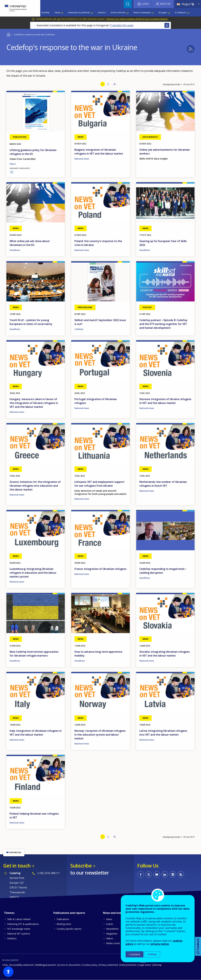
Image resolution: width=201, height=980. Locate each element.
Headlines (15, 250)
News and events (114, 913)
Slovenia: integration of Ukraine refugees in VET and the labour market (165, 401)
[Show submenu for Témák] (62, 12)
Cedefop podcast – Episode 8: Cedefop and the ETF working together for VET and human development (163, 324)
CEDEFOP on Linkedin (165, 874)
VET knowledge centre (18, 928)
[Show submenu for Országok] (169, 12)
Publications (63, 919)
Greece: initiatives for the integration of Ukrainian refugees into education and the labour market (35, 485)
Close (166, 25)
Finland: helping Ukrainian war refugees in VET (34, 815)
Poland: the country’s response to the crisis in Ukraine (98, 243)
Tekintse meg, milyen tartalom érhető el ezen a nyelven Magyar (137, 18)
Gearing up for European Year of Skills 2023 (163, 243)
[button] (8, 972)
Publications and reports (69, 913)
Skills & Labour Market (19, 919)
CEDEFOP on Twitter (148, 874)
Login (145, 3)
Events (109, 924)
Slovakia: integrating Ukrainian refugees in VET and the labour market (164, 653)
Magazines (111, 933)
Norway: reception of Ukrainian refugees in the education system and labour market (100, 734)
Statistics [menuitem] (102, 12)
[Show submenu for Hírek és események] (152, 12)
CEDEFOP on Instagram (173, 874)
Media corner (113, 943)
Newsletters (112, 928)
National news (81, 158)
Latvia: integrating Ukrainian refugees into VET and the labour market (163, 732)
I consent (134, 954)
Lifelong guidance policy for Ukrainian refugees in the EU (33, 152)
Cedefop (78, 329)
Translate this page (121, 25)
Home (8, 34)
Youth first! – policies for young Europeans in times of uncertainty (31, 322)
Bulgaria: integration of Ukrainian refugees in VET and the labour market (98, 151)
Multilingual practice (46, 964)
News (109, 919)
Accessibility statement (22, 964)
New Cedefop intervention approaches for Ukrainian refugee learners (34, 653)
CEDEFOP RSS (181, 874)
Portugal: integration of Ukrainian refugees (95, 401)
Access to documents (69, 964)
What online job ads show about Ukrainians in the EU (30, 243)
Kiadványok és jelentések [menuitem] (79, 12)
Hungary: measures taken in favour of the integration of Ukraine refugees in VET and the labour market (34, 403)
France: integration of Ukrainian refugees (100, 569)
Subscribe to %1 (191, 49)
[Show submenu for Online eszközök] (127, 12)
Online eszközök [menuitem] (118, 12)
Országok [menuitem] (162, 12)
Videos (109, 938)
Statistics (12, 938)
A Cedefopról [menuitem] (180, 12)
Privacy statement (108, 964)
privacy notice (160, 944)
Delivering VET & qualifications (23, 924)
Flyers (13, 163)
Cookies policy (89, 964)
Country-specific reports (69, 928)
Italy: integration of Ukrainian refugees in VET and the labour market (36, 732)
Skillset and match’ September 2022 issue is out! (100, 322)
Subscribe (81, 865)
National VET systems (18, 933)
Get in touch (16, 865)
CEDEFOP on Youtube (157, 874)
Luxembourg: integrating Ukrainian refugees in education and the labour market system (33, 572)
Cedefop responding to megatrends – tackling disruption (163, 570)
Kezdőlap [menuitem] (46, 12)
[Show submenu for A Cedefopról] (188, 12)
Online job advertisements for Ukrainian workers (164, 151)
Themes (9, 913)
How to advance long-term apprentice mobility (98, 653)
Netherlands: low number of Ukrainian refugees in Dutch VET (163, 483)
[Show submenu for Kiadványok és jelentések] (92, 12)
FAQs (5, 964)
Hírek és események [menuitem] (141, 12)
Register (165, 3)
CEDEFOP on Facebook (140, 874)
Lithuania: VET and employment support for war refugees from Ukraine (99, 483)
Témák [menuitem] (57, 12)
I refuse (152, 954)
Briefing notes (64, 924)
